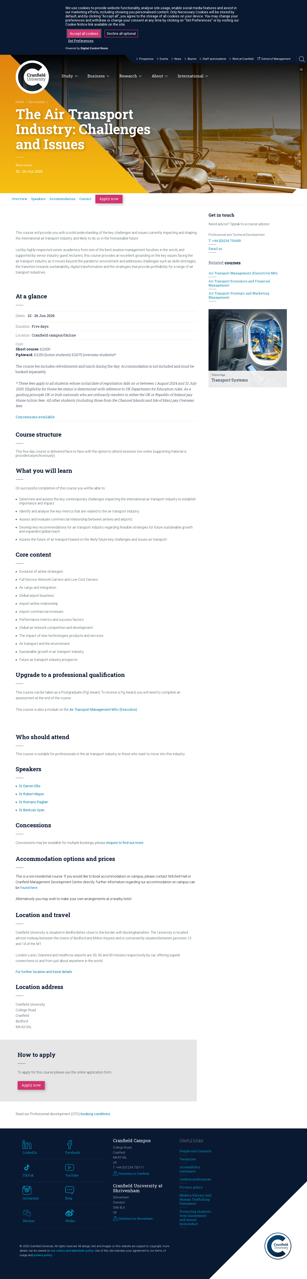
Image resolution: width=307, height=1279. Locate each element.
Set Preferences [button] (81, 41)
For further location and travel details (44, 972)
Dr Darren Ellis (30, 786)
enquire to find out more (124, 843)
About (160, 76)
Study (70, 76)
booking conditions (95, 1114)
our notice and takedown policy (72, 1250)
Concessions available (35, 417)
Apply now (109, 198)
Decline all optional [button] (121, 33)
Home (20, 102)
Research (130, 76)
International (193, 76)
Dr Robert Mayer (31, 794)
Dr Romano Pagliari (33, 802)
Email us (215, 249)
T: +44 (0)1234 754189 (225, 241)
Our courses (36, 102)
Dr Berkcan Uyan (31, 810)
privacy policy (42, 1255)
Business (98, 76)
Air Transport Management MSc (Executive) (103, 709)
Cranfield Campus (132, 1140)
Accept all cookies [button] (84, 33)
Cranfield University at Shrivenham (138, 1188)
